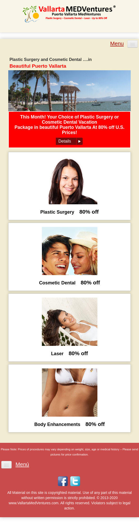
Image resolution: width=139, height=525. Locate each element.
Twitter (75, 481)
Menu (117, 43)
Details (64, 141)
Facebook (63, 481)
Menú (22, 464)
